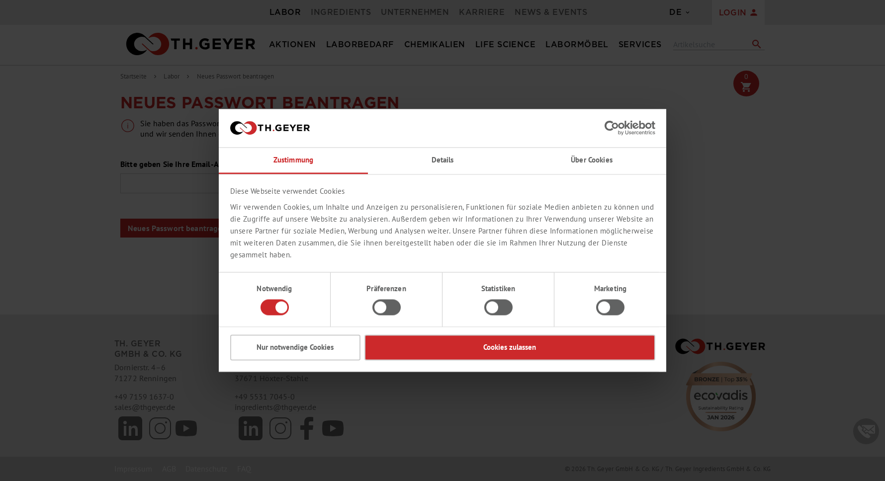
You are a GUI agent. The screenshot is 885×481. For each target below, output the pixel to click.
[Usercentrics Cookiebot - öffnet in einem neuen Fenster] (611, 128)
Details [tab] (443, 159)
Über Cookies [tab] (592, 159)
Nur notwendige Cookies (295, 347)
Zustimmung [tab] (293, 159)
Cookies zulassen (509, 347)
